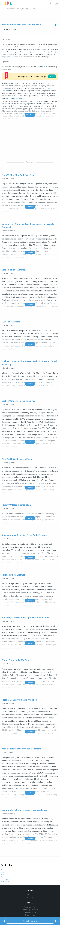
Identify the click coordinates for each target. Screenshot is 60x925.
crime (45, 66)
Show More (30, 101)
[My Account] (57, 3)
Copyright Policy (30, 896)
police (6, 57)
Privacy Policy (30, 904)
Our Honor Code (30, 901)
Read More (30, 193)
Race (2, 860)
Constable (4, 863)
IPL (3, 8)
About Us (30, 883)
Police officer (4, 867)
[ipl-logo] (8, 4)
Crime (2, 858)
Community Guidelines (30, 899)
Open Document (30, 921)
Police (2, 856)
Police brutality (5, 865)
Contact (30, 886)
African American (7, 76)
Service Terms (30, 907)
